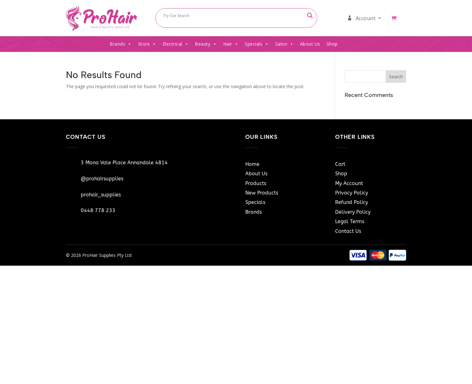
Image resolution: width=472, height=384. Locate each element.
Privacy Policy (351, 193)
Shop (332, 44)
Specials (257, 44)
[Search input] (233, 15)
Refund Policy (351, 202)
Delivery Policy (352, 212)
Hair (231, 44)
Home (252, 164)
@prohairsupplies (102, 179)
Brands (121, 44)
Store (147, 44)
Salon (284, 44)
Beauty (206, 44)
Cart (340, 164)
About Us (310, 44)
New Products (261, 193)
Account (366, 18)
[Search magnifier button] (310, 15)
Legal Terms (349, 221)
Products (255, 183)
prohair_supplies (101, 195)
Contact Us (348, 231)
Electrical (176, 44)
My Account (349, 183)
